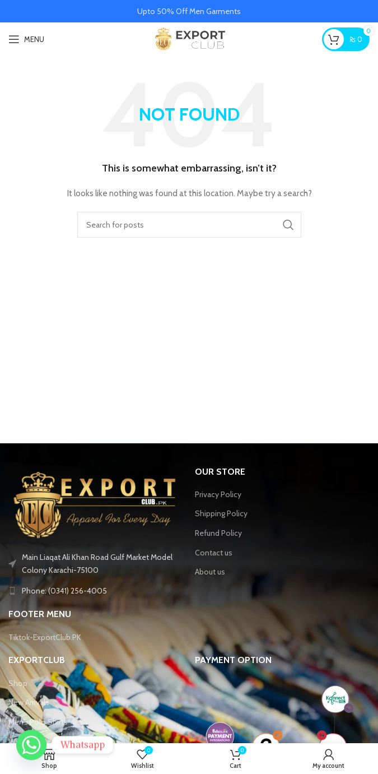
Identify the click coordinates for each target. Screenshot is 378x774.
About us (210, 572)
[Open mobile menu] (26, 39)
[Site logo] (189, 38)
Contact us (213, 553)
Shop (17, 683)
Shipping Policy (221, 513)
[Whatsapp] (31, 745)
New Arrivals (28, 702)
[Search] (189, 225)
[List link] (96, 591)
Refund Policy (218, 533)
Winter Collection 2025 (48, 741)
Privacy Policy (218, 494)
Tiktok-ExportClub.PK (44, 637)
